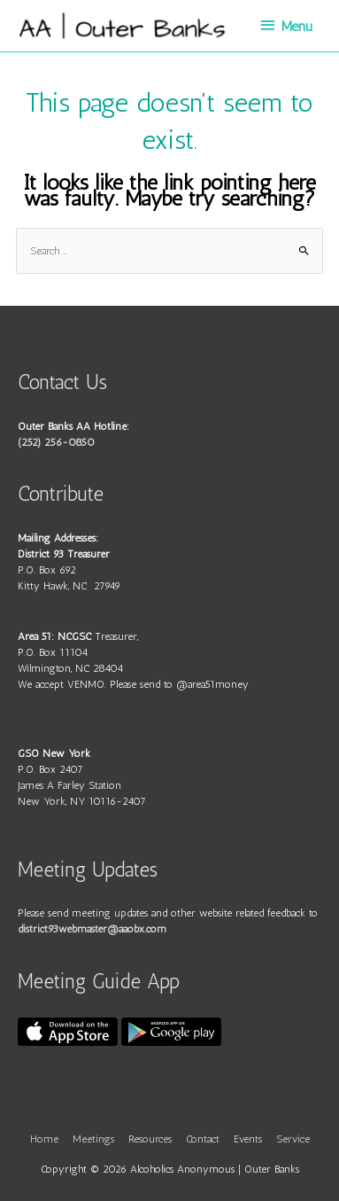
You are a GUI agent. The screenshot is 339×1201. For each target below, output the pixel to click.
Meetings (93, 1139)
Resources (150, 1139)
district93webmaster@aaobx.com (92, 929)
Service (293, 1139)
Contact (203, 1139)
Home (44, 1139)
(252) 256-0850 (56, 442)
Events (248, 1139)
